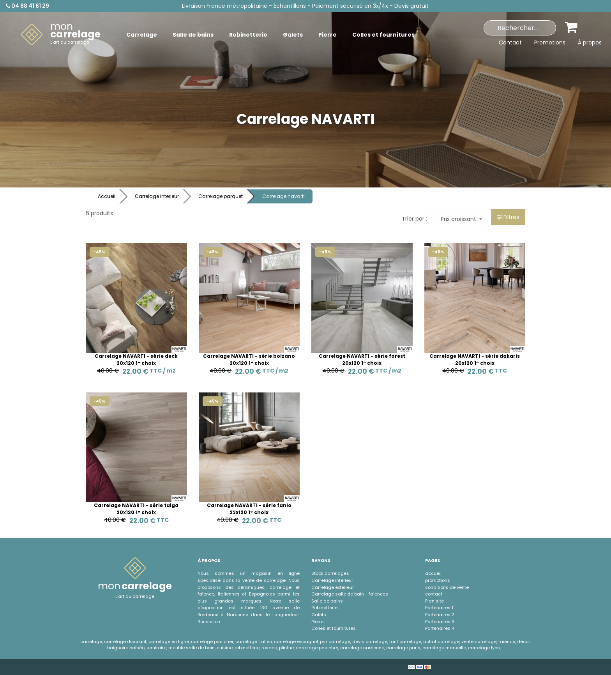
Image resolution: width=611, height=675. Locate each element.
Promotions (549, 42)
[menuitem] (61, 34)
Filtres (508, 217)
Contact (510, 42)
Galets (318, 614)
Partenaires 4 (439, 628)
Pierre (317, 621)
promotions (437, 580)
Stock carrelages (330, 573)
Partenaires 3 (439, 621)
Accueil (106, 196)
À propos (590, 42)
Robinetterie (324, 607)
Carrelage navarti (283, 196)
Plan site (434, 601)
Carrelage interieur (157, 196)
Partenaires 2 (439, 614)
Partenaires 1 (439, 607)
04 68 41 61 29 (27, 6)
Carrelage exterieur (332, 587)
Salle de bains (327, 601)
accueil (433, 573)
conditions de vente (447, 587)
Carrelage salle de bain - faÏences (349, 594)
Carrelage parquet (220, 196)
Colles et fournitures (333, 628)
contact (433, 594)
